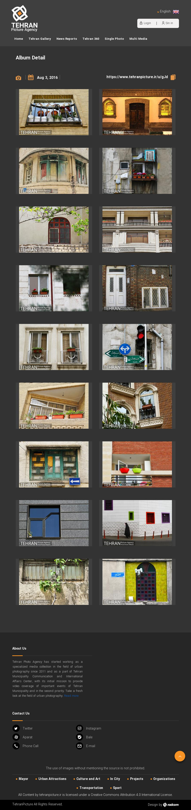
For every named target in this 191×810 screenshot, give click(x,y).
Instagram (88, 728)
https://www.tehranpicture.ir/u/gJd (137, 77)
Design (153, 804)
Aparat (22, 737)
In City (115, 779)
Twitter (23, 728)
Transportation (91, 788)
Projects (136, 779)
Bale (84, 737)
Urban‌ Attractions (52, 779)
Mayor (23, 779)
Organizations (164, 779)
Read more (71, 695)
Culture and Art (88, 779)
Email (85, 745)
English (168, 11)
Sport (117, 788)
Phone (25, 745)
